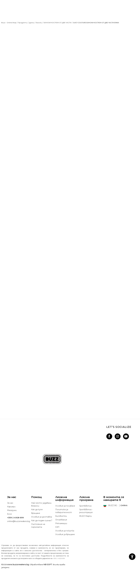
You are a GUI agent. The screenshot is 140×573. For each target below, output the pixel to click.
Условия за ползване (65, 510)
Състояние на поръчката (38, 529)
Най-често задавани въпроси (41, 508)
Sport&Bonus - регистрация (86, 515)
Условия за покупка (64, 535)
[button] (132, 556)
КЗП (57, 531)
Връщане (35, 517)
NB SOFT (47, 569)
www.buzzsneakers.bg (18, 569)
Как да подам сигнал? (41, 525)
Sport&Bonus (85, 510)
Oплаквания (61, 524)
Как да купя (37, 514)
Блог (9, 518)
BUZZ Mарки (85, 520)
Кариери (11, 511)
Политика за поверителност (63, 515)
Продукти (22, 23)
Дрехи (31, 23)
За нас (10, 507)
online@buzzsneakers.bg (18, 525)
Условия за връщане (65, 538)
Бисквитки (61, 520)
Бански (39, 23)
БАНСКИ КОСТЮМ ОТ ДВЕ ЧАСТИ (57, 23)
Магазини (12, 514)
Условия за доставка (41, 521)
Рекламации (61, 527)
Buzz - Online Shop (8, 23)
